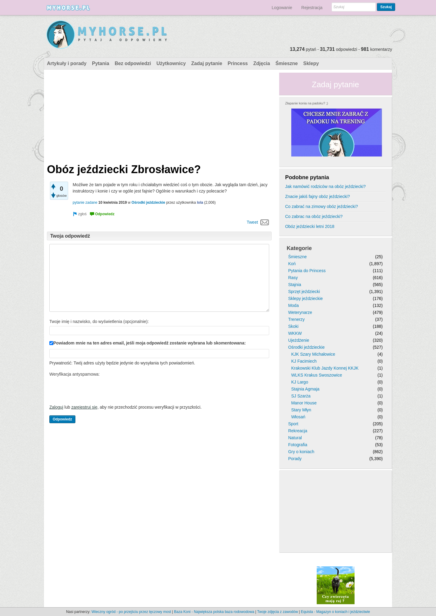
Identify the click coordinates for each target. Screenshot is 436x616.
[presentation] (95, 390)
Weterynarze (300, 312)
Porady (295, 458)
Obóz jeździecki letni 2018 (310, 226)
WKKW (295, 333)
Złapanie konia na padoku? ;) (306, 103)
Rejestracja (311, 7)
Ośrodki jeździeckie (148, 202)
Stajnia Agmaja (305, 389)
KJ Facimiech (304, 361)
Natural (295, 437)
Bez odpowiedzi (133, 63)
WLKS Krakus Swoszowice (316, 375)
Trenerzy (296, 319)
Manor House (304, 402)
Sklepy (311, 63)
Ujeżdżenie (298, 340)
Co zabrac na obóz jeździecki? (314, 216)
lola (200, 202)
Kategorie (299, 248)
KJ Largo (299, 382)
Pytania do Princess (307, 270)
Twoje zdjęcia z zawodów (277, 612)
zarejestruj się (84, 407)
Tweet (252, 222)
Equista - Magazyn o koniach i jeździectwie (335, 612)
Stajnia (294, 284)
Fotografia (297, 444)
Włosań (298, 416)
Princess (238, 63)
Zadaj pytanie (206, 63)
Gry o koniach (301, 451)
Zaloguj (56, 407)
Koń (292, 263)
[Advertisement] (159, 115)
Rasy (293, 277)
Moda (293, 305)
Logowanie (282, 7)
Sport (293, 423)
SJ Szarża (301, 396)
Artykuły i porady (67, 63)
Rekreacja (297, 430)
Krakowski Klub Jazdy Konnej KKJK (325, 368)
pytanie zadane (85, 202)
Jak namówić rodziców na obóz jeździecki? (325, 186)
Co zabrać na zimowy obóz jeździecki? (321, 206)
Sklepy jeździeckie (305, 298)
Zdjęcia (261, 63)
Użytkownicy (171, 63)
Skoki (293, 326)
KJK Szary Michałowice (313, 354)
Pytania (100, 63)
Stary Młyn (301, 409)
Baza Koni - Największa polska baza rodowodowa (214, 612)
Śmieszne (287, 63)
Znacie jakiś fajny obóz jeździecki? (317, 196)
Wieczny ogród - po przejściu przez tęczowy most (131, 612)
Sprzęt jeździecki (304, 291)
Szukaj (386, 7)
